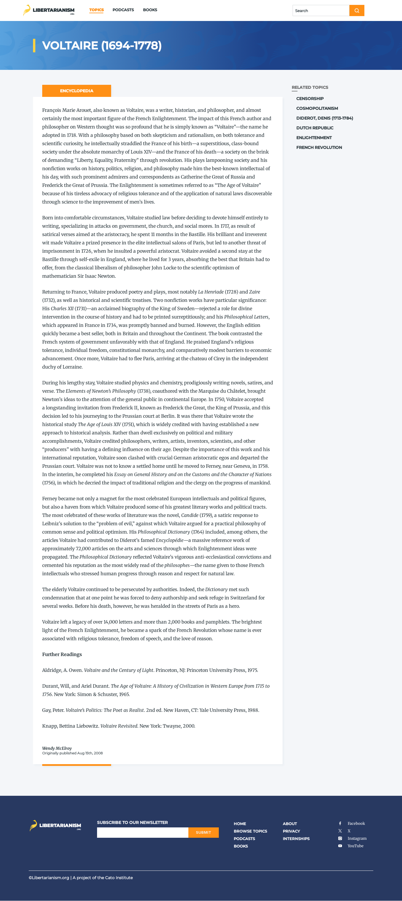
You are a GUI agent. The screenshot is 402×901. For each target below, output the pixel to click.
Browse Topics (250, 831)
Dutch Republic (314, 128)
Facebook (351, 823)
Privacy (291, 831)
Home (240, 823)
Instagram (352, 838)
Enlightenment (314, 137)
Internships (296, 838)
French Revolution (319, 147)
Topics (96, 9)
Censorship (310, 98)
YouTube (351, 846)
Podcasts (123, 9)
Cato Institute (119, 877)
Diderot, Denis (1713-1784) (324, 118)
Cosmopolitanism (317, 108)
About (290, 823)
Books (150, 9)
